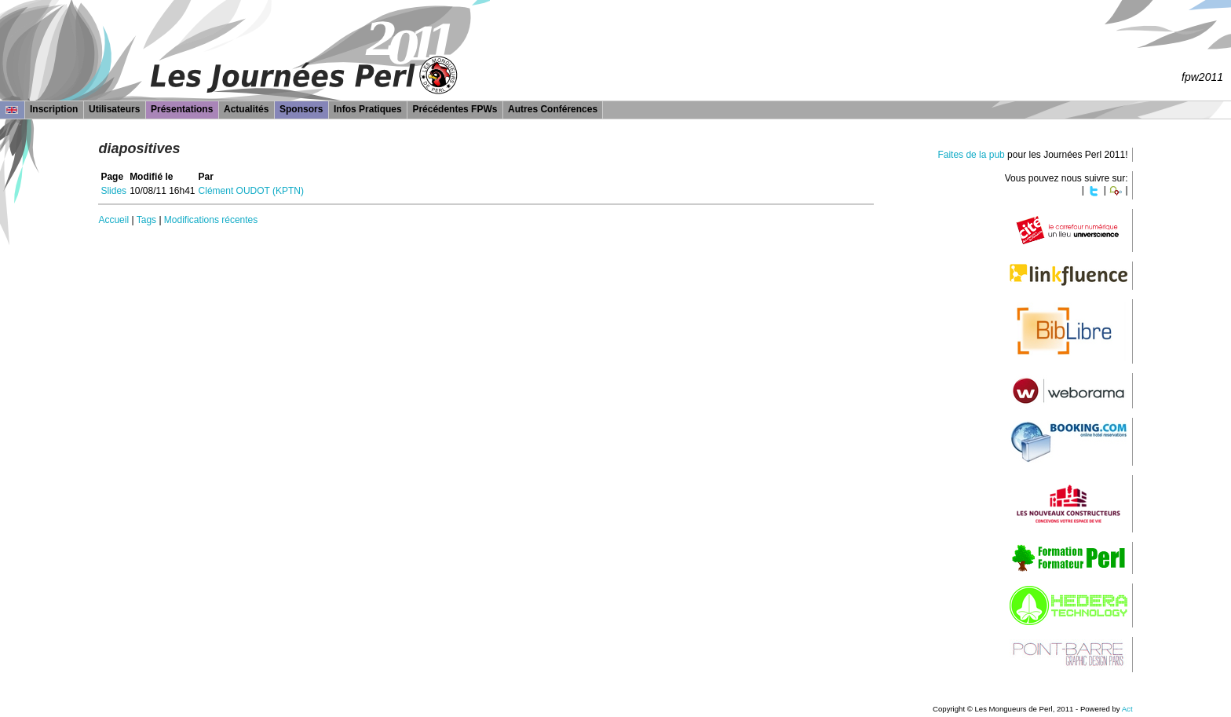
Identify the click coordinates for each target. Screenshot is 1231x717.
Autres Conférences (552, 109)
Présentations (182, 109)
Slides (113, 190)
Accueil (113, 219)
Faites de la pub (970, 154)
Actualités (246, 109)
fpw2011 (1202, 77)
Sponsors (301, 109)
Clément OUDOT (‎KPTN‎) (251, 190)
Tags (146, 219)
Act (1127, 708)
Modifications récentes (211, 219)
